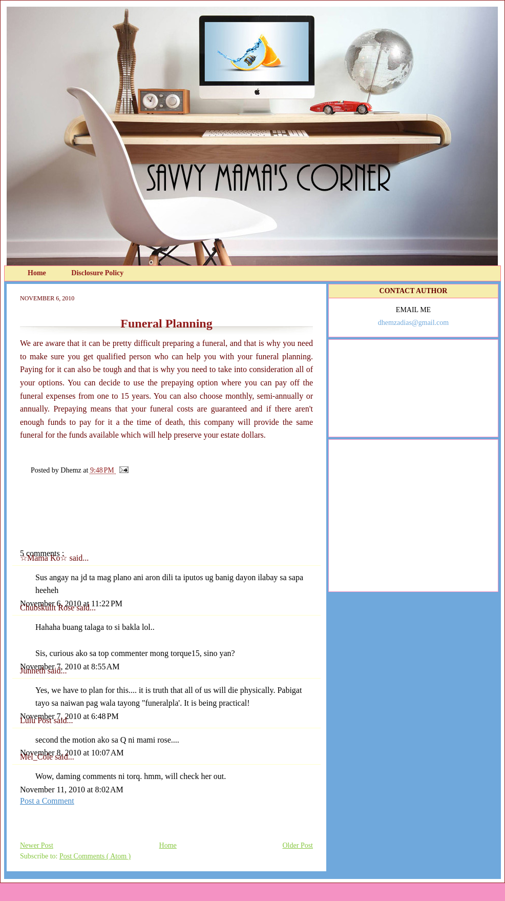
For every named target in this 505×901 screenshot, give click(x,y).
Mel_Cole (37, 756)
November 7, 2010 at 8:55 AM (69, 666)
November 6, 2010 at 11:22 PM (71, 603)
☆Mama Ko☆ (44, 558)
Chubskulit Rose (48, 607)
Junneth (34, 670)
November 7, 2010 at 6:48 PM (69, 716)
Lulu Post (37, 720)
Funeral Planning (166, 323)
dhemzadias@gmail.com (413, 322)
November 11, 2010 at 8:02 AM (71, 789)
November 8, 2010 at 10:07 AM (71, 752)
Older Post (298, 845)
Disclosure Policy (97, 273)
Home (38, 273)
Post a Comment (47, 800)
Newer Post (36, 845)
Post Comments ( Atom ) (95, 856)
